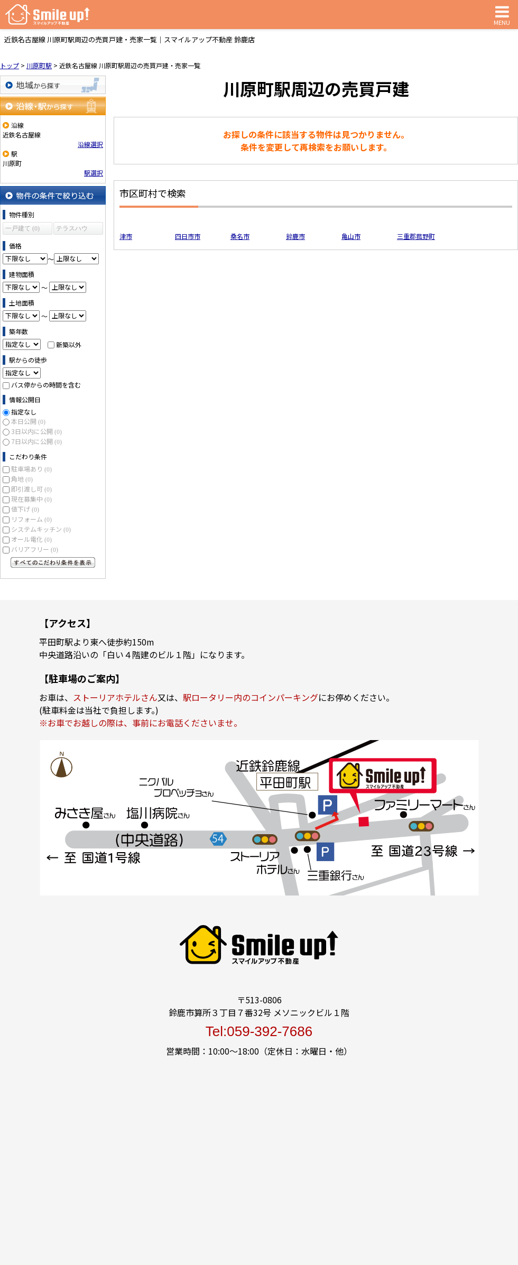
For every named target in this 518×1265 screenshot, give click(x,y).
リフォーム (31, 518)
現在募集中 (31, 498)
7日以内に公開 (36, 441)
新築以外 (68, 343)
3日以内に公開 (36, 431)
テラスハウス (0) (72, 230)
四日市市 (187, 236)
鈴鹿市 (295, 236)
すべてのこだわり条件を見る (53, 562)
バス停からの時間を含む (46, 384)
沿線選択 (90, 144)
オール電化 (31, 538)
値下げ (25, 508)
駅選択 (93, 172)
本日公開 (28, 421)
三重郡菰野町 (416, 236)
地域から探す (53, 85)
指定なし (23, 411)
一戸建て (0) (22, 228)
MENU (502, 14)
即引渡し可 (31, 488)
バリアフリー (34, 548)
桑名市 (239, 236)
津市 (125, 236)
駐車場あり (31, 468)
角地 (22, 478)
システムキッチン (41, 528)
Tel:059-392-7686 (259, 1031)
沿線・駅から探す (53, 106)
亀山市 (350, 236)
